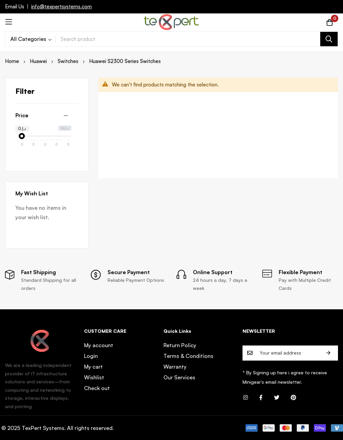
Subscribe (328, 353)
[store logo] (171, 21)
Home (12, 61)
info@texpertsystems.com (61, 6)
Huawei (39, 61)
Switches (69, 61)
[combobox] (197, 39)
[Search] (329, 39)
